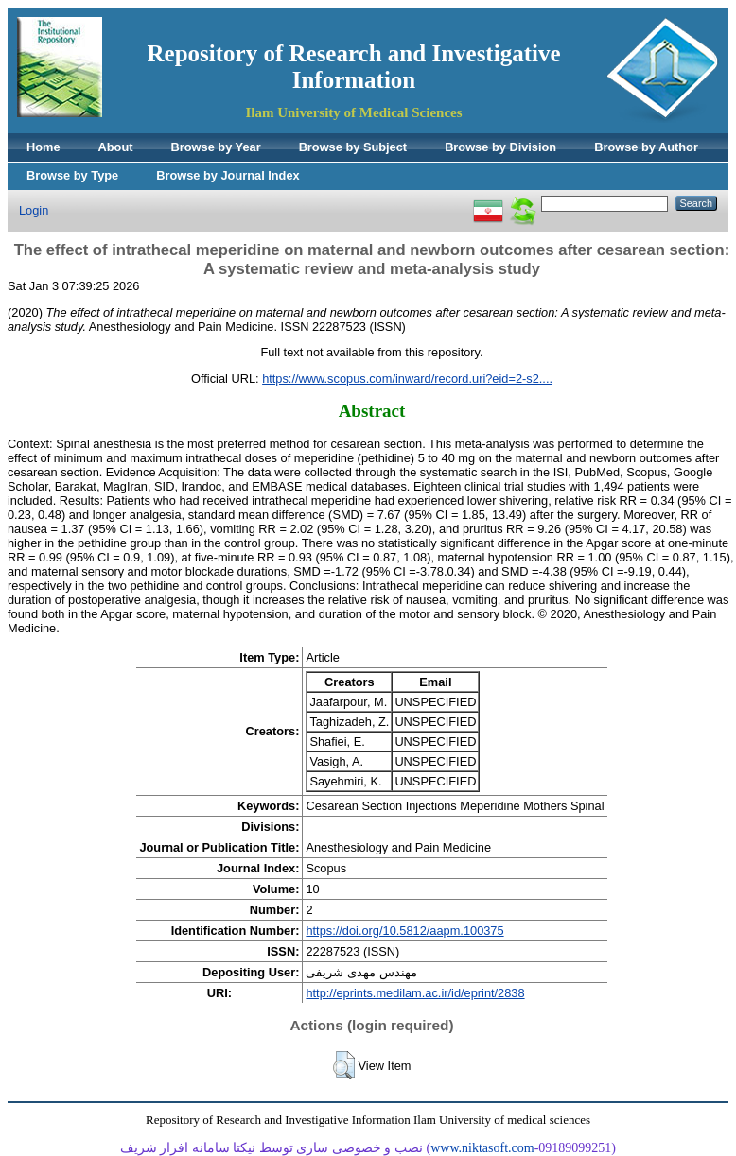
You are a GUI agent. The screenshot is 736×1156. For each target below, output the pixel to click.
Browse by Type (72, 175)
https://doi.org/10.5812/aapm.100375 (404, 930)
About (115, 147)
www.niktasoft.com (482, 1148)
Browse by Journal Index (227, 175)
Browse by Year (216, 147)
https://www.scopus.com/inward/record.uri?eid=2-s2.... (407, 378)
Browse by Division (500, 147)
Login (33, 210)
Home (43, 147)
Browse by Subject (353, 147)
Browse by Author (646, 147)
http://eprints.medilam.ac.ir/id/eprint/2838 (415, 993)
